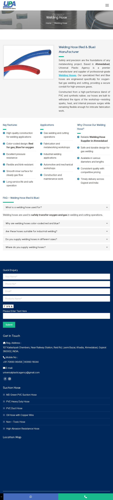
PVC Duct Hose (14, 408)
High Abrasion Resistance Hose (22, 428)
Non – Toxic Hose (15, 421)
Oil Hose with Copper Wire (20, 415)
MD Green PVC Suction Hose (21, 394)
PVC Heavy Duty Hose (17, 401)
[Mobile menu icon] (107, 5)
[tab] (56, 207)
